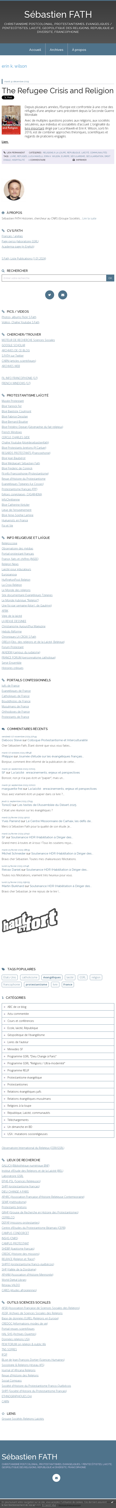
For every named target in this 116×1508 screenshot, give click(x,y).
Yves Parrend (11, 821)
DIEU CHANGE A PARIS (15, 1191)
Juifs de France (11, 685)
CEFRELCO (8, 1217)
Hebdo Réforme (12, 631)
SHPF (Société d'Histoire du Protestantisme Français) (34, 1391)
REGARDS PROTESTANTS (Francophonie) (26, 453)
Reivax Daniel (11, 869)
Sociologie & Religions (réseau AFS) (23, 1365)
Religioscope (9, 543)
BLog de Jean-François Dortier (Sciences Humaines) (33, 1360)
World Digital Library (14, 1280)
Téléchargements (18, 1120)
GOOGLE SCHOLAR (13, 345)
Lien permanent (14, 152)
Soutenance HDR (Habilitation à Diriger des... (42, 837)
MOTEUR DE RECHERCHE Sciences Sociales (28, 340)
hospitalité (18, 160)
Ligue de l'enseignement (16, 510)
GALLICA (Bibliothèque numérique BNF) (25, 1165)
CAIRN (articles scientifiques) (19, 361)
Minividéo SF (15, 1049)
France (67, 984)
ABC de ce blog (16, 1007)
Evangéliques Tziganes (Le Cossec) (23, 484)
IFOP (4, 1354)
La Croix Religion (12, 585)
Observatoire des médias (17, 548)
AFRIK (5, 610)
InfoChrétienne (11, 499)
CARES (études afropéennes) (19, 1290)
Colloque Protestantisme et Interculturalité (57, 740)
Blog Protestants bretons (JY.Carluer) (24, 447)
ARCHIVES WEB (11, 366)
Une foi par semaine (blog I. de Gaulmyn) (27, 605)
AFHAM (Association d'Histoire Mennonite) (27, 1274)
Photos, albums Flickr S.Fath (19, 317)
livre (13, 156)
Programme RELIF (18, 1070)
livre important (34, 128)
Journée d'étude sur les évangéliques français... (51, 756)
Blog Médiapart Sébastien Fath (21, 463)
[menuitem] (35, 49)
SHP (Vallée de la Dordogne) (19, 1269)
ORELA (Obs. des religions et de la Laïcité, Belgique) (33, 642)
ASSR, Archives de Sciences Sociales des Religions (32, 1313)
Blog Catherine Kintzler (16, 505)
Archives (56, 50)
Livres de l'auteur (17, 1042)
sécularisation (94, 156)
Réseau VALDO (11, 1285)
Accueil (35, 50)
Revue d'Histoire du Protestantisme (24, 479)
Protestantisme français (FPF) (19, 489)
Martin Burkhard (13, 886)
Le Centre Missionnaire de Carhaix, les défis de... (59, 821)
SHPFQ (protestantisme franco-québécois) (28, 1264)
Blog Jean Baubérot (14, 458)
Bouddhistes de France (16, 701)
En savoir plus (49, 1505)
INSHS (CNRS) (10, 1238)
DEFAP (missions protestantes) (20, 1222)
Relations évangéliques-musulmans (29, 1099)
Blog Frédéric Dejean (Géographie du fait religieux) (32, 427)
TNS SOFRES (9, 1349)
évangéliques (52, 977)
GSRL (83, 977)
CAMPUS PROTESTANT (15, 1243)
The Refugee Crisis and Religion (58, 90)
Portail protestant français (18, 553)
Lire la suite (89, 218)
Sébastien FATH (58, 14)
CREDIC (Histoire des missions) (20, 1254)
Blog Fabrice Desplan (15, 416)
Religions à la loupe (54, 152)
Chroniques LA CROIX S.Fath (19, 636)
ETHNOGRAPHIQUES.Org (17, 1396)
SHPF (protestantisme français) (21, 1186)
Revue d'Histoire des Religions (20, 1375)
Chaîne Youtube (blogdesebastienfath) (25, 442)
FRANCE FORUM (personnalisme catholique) (29, 657)
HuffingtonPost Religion (16, 579)
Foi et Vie (7, 525)
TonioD (7, 805)
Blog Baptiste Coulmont (16, 411)
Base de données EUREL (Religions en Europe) (30, 1318)
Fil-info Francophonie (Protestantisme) (25, 473)
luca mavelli (35, 156)
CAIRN (5, 1401)
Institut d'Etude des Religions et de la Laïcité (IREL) (32, 1171)
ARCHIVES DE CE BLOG (16, 350)
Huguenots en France (15, 520)
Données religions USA (16, 1339)
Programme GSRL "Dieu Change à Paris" (31, 1056)
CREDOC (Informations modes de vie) (25, 1323)
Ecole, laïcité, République (22, 1028)
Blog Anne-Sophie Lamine (17, 515)
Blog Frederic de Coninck (17, 468)
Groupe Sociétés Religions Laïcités (23, 1419)
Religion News (10, 564)
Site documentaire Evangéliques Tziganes (27, 595)
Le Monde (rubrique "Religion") (20, 600)
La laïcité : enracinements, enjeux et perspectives (45, 772)
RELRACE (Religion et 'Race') (18, 1259)
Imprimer (79, 160)
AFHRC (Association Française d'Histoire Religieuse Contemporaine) (43, 1197)
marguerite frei (12, 789)
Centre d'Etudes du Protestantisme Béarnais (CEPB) (33, 1228)
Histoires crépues (12, 668)
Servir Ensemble (12, 663)
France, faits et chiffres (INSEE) (20, 559)
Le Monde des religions (16, 590)
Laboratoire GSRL (12, 1176)
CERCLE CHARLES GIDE (16, 437)
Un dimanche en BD (19, 1127)
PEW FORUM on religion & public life (24, 1344)
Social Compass (12, 1380)
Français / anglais (12, 236)
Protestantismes (17, 1084)
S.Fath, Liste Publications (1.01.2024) (24, 258)
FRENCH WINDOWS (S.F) (16, 383)
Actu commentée (18, 1014)
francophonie (11, 984)
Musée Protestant (13, 401)
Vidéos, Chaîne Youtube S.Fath (20, 322)
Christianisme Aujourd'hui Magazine (24, 626)
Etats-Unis (9, 977)
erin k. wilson (52, 156)
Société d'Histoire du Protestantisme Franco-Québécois (36, 1386)
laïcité (70, 977)
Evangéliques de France (16, 691)
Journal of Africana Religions (19, 1370)
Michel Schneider (14, 853)
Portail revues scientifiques (18, 1329)
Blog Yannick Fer (12, 406)
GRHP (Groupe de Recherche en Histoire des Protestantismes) (40, 1212)
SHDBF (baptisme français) (18, 1248)
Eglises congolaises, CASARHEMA (22, 494)
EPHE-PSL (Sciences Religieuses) (21, 1181)
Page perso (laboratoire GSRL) (20, 241)
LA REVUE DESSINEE (14, 621)
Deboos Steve (12, 740)
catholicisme (29, 977)
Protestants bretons (14, 1207)
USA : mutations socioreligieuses (27, 1134)
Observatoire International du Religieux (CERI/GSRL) (33, 1148)
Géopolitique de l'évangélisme (26, 1035)
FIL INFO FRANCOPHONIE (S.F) (20, 378)
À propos (79, 50)
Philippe (7, 756)
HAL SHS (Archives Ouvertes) (19, 1334)
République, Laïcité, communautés (87, 152)
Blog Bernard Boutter (15, 421)
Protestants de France (15, 717)
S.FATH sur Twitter (13, 355)
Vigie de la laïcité (12, 616)
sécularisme (78, 156)
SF (3, 772)
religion (96, 977)
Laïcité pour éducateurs (16, 569)
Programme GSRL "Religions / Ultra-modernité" (36, 1063)
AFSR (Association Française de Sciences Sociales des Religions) (41, 1308)
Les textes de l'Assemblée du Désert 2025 (46, 805)
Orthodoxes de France (16, 711)
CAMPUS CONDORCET (15, 1233)
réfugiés (22, 156)
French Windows (12, 432)
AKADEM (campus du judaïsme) (21, 652)
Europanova (9, 574)
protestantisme (36, 984)
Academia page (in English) (18, 246)
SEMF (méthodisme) (14, 1202)
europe (65, 156)
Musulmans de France (15, 706)
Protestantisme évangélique (24, 1077)
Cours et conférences (20, 1021)
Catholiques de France (16, 696)
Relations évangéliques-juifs (24, 1091)
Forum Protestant (13, 647)
